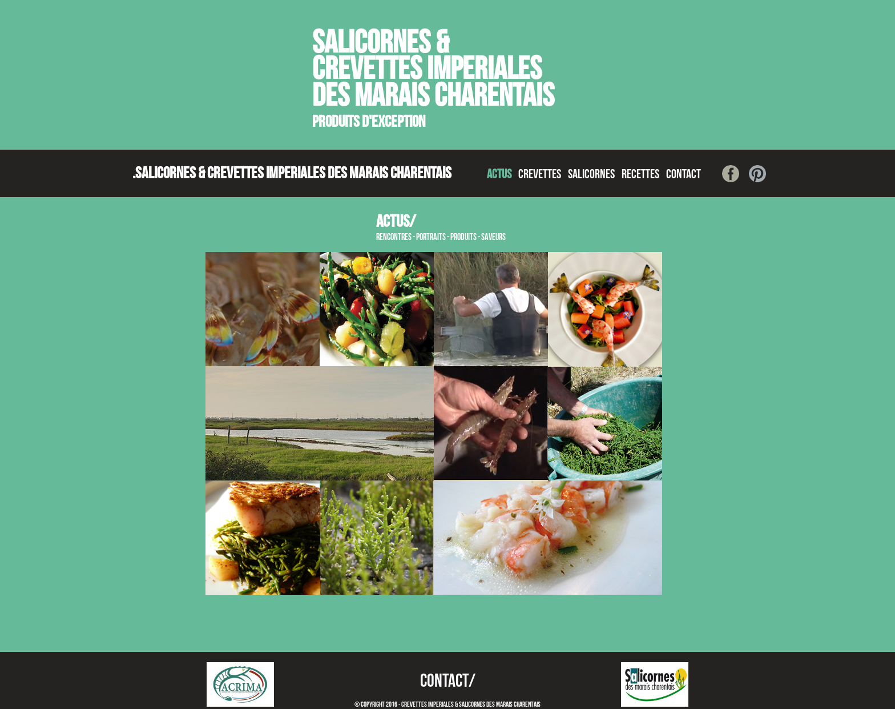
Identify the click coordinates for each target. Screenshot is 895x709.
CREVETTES (539, 174)
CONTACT (683, 174)
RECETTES (640, 174)
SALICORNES (591, 174)
